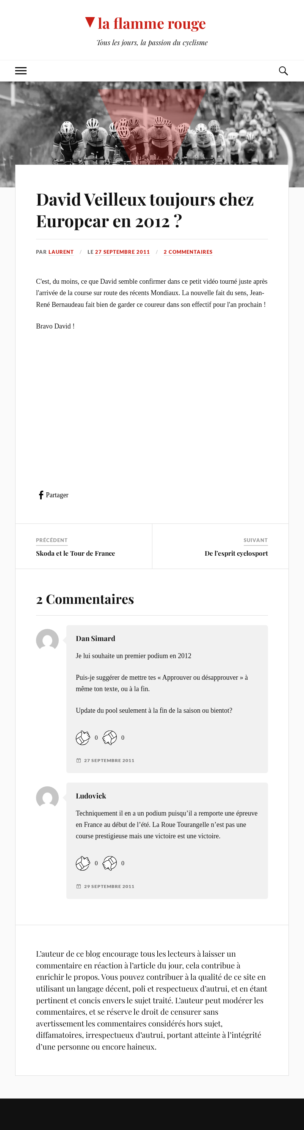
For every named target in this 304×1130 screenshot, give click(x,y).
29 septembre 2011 (109, 886)
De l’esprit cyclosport (236, 553)
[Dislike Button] (109, 737)
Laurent (61, 252)
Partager (57, 495)
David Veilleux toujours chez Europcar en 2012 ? (145, 209)
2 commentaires (188, 252)
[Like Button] (83, 737)
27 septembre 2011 (122, 252)
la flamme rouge (152, 23)
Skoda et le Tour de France (75, 553)
